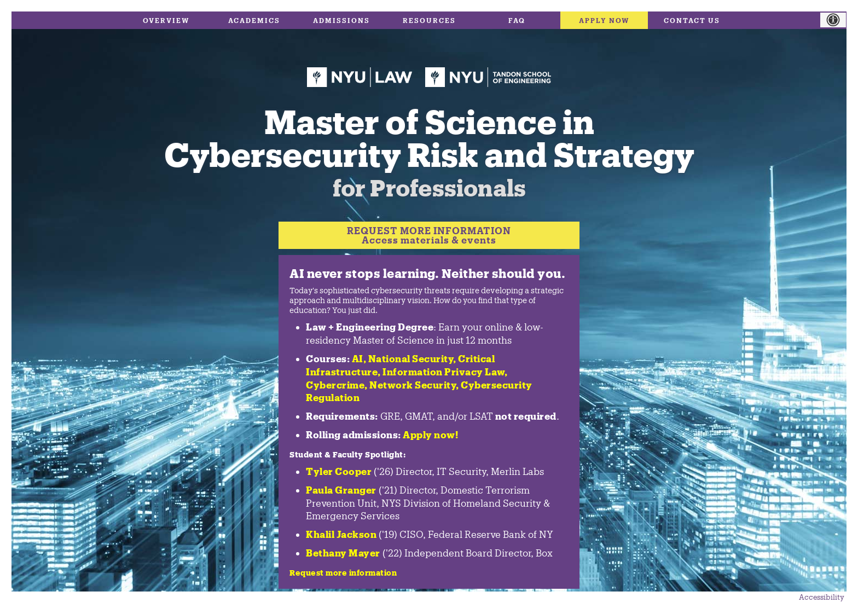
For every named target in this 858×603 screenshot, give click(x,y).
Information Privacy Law (443, 371)
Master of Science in (429, 148)
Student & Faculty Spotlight (346, 454)
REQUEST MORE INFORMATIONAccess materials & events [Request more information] (429, 235)
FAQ (516, 20)
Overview (166, 20)
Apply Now (604, 20)
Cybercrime (335, 384)
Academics (254, 20)
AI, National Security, (404, 358)
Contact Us (692, 20)
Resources (429, 20)
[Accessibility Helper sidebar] (839, 20)
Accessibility (821, 597)
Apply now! (430, 434)
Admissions (341, 20)
